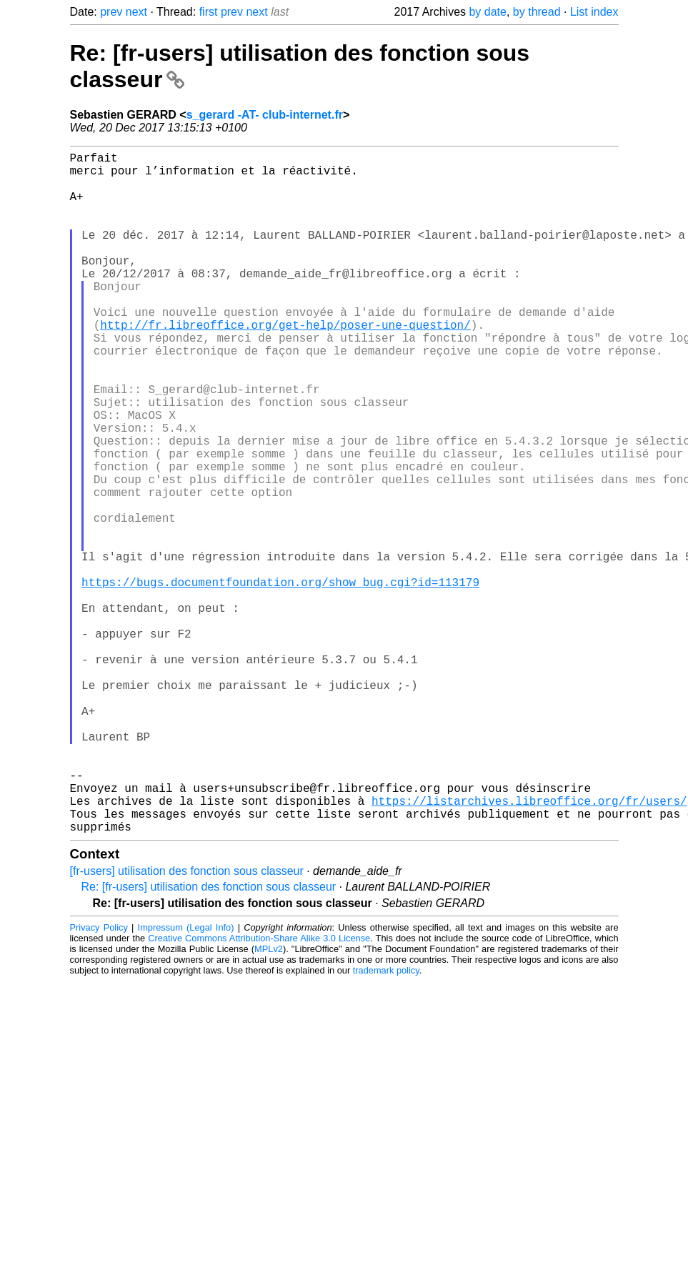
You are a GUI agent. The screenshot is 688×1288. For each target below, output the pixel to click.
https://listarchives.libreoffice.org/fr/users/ (529, 946)
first (208, 12)
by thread (537, 12)
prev (111, 12)
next (136, 12)
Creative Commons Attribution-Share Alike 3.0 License (259, 1089)
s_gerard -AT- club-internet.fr (264, 115)
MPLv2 (268, 1100)
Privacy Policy (99, 1079)
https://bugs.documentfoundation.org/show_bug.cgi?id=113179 (280, 679)
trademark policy (386, 1121)
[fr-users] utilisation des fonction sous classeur (187, 1022)
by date (487, 12)
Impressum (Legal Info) (186, 1079)
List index (594, 12)
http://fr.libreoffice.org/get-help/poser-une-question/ (285, 364)
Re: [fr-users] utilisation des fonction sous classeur (208, 1038)
